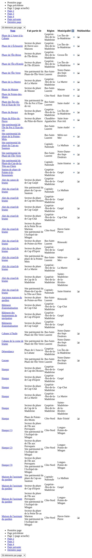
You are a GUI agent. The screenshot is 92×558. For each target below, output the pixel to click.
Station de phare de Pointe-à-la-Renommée (11, 172)
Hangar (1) (7, 430)
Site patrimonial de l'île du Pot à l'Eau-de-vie (13, 127)
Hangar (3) (7, 465)
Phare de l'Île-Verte (11, 73)
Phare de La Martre (11, 82)
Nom (12, 30)
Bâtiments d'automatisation (10, 324)
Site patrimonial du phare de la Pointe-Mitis (11, 136)
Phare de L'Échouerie (12, 46)
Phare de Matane (10, 89)
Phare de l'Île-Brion (11, 55)
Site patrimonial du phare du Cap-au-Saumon (11, 145)
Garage (5, 360)
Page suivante (14, 19)
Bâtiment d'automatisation (10, 306)
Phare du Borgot (10, 112)
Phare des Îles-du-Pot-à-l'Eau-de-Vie (11, 103)
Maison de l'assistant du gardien (12, 478)
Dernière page (14, 22)
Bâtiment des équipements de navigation (9, 315)
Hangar (5, 369)
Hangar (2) (7, 447)
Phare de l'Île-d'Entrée (13, 64)
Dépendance (8, 351)
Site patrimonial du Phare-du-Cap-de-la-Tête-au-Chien (12, 163)
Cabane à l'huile (9, 333)
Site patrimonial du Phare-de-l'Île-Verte (11, 154)
